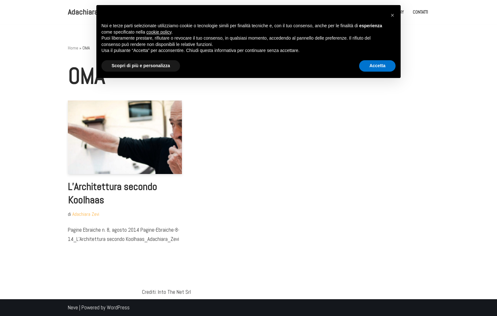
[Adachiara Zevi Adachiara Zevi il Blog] (90, 12)
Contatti (420, 12)
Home (73, 48)
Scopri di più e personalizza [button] (141, 65)
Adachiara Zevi (85, 214)
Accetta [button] (377, 65)
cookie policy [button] (158, 32)
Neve (73, 307)
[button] (392, 15)
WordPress (118, 307)
